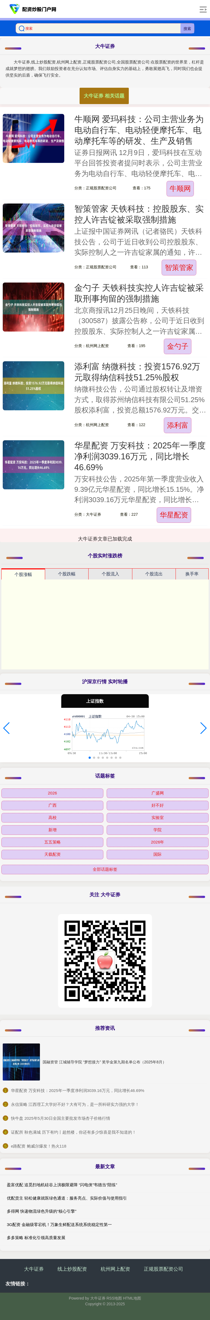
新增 (52, 829)
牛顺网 (180, 188)
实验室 (157, 817)
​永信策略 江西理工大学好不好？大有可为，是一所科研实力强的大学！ (75, 1104)
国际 (157, 854)
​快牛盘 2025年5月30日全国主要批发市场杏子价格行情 (60, 1118)
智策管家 (179, 267)
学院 (157, 829)
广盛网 (157, 793)
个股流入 (110, 574)
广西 (52, 805)
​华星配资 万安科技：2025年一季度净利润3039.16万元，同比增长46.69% (77, 1090)
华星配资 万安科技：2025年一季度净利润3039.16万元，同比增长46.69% (140, 456)
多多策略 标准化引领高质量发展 (36, 1237)
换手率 (192, 574)
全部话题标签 (105, 869)
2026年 (157, 842)
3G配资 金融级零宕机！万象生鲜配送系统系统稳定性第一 (59, 1224)
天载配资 (52, 854)
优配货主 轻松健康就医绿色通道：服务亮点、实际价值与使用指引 (67, 1198)
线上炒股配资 (72, 1269)
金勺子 (177, 346)
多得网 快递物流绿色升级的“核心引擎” (41, 1211)
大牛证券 (34, 1269)
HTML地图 (132, 1298)
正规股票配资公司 (163, 1269)
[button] (6, 728)
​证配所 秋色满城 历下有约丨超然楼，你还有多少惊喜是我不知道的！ (73, 1132)
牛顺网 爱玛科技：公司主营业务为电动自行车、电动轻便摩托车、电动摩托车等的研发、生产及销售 (139, 130)
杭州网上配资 (115, 1269)
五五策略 (52, 842)
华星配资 (174, 515)
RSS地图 (114, 1298)
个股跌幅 (66, 574)
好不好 (157, 805)
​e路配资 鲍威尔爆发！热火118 (38, 1146)
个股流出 (154, 574)
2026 (52, 793)
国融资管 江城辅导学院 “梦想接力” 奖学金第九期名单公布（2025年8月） (104, 1062)
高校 (52, 817)
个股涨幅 (23, 574)
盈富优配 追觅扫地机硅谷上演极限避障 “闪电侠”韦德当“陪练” (62, 1184)
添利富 (177, 425)
